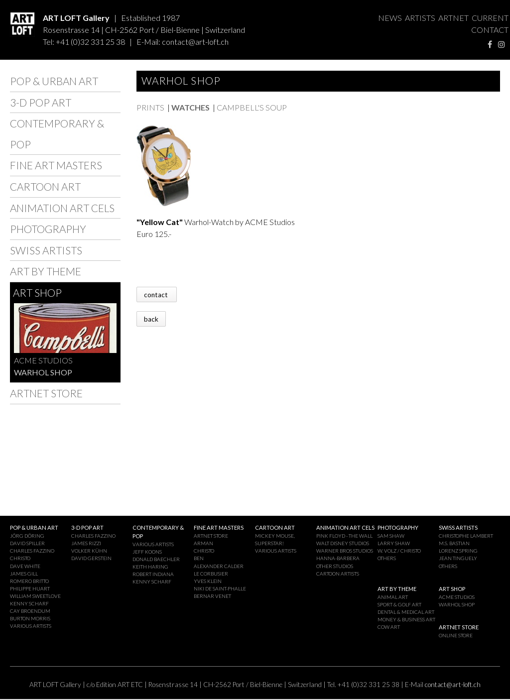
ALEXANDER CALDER (219, 566)
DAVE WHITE (25, 566)
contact (156, 294)
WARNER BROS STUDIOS (344, 551)
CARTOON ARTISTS (337, 574)
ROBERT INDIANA (153, 574)
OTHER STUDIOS (334, 566)
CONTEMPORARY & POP (57, 133)
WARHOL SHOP (43, 372)
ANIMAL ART (393, 597)
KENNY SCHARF (29, 603)
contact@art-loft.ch (195, 41)
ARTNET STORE (46, 393)
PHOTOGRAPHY (48, 229)
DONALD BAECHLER (156, 559)
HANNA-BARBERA (338, 558)
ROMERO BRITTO (29, 581)
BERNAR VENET (212, 596)
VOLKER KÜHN (89, 551)
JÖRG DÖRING (27, 536)
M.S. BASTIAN (454, 543)
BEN (199, 558)
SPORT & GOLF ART (399, 604)
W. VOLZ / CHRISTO (399, 551)
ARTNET (453, 17)
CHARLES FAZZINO (32, 551)
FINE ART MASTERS (56, 165)
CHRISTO (20, 558)
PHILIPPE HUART (30, 588)
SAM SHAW (391, 536)
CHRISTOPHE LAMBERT (466, 536)
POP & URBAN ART (54, 81)
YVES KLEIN (208, 581)
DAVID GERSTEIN (91, 558)
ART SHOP (37, 292)
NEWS (390, 17)
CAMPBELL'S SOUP (252, 107)
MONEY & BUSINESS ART (406, 619)
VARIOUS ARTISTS (30, 626)
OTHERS (387, 558)
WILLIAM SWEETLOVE (35, 596)
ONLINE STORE (456, 635)
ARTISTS (420, 17)
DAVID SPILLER (27, 543)
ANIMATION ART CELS (62, 208)
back (151, 319)
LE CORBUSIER (211, 574)
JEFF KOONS (147, 552)
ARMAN (203, 543)
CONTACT (490, 29)
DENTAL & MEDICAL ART (406, 612)
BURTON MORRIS (30, 618)
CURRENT (490, 17)
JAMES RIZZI (86, 543)
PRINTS (150, 107)
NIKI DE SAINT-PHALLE (220, 588)
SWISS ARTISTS (46, 250)
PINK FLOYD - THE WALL (344, 536)
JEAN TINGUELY (458, 558)
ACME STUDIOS (43, 360)
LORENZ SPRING (458, 551)
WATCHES (190, 107)
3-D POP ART (40, 102)
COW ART (389, 627)
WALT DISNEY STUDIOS (342, 543)
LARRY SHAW (394, 543)
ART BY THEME (45, 271)
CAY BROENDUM (30, 611)
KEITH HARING (150, 567)
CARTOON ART (45, 186)
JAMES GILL (24, 574)
